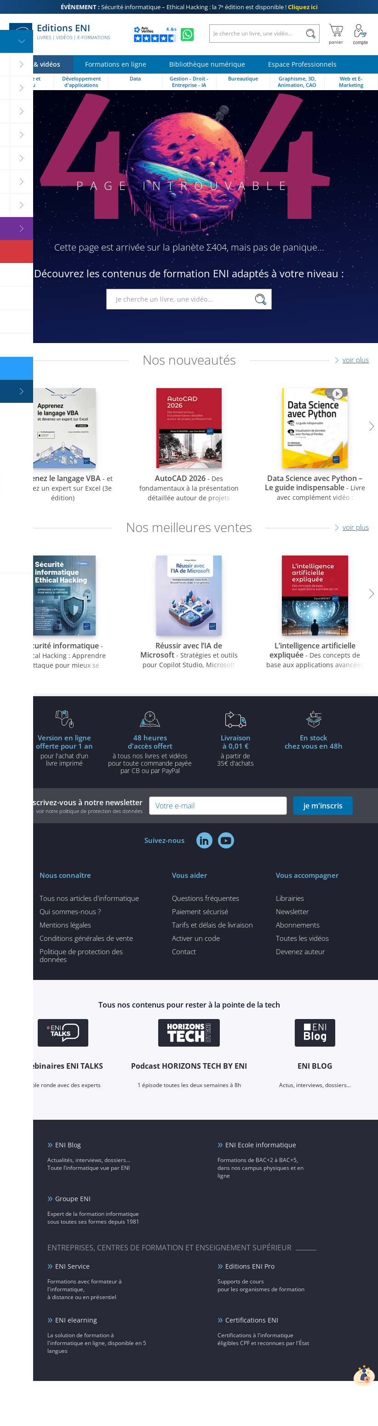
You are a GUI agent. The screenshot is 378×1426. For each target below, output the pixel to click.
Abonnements (298, 924)
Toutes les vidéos (302, 938)
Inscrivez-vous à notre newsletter (84, 805)
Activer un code (196, 938)
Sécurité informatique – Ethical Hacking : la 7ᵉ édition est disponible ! (189, 7)
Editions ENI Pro (250, 1266)
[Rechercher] (311, 33)
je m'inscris (323, 806)
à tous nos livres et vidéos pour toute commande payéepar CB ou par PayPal (150, 753)
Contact (184, 951)
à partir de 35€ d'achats (235, 750)
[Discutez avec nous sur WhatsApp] (187, 34)
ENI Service (72, 1266)
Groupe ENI (73, 1198)
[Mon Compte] (360, 34)
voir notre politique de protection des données (89, 810)
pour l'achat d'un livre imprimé (64, 750)
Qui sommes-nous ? (70, 911)
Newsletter (292, 911)
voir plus (356, 359)
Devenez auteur (300, 951)
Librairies (290, 898)
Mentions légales (65, 924)
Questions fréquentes (205, 898)
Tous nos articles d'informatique (89, 898)
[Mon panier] (336, 34)
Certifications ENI (251, 1320)
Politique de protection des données (81, 955)
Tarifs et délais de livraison (212, 924)
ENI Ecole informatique (260, 1144)
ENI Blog (68, 1144)
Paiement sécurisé (200, 911)
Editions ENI (59, 34)
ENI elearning (76, 1320)
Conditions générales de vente (86, 938)
